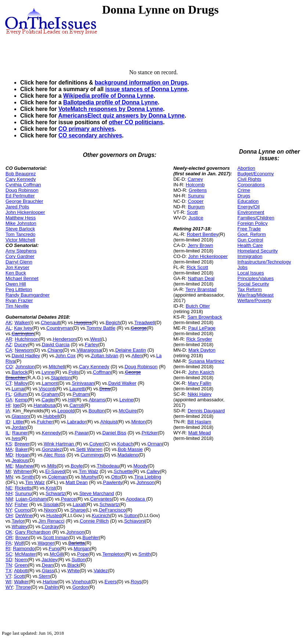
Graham (50, 394)
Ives (16, 438)
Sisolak (51, 504)
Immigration (249, 256)
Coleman (57, 477)
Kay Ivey (23, 328)
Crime (243, 190)
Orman (155, 444)
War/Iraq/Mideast (255, 295)
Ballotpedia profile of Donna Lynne (110, 102)
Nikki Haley (200, 394)
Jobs (242, 267)
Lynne (47, 372)
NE (9, 488)
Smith (28, 477)
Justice (195, 218)
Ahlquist (108, 421)
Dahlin (51, 587)
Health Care (250, 245)
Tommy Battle (100, 328)
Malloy (21, 383)
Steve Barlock (20, 229)
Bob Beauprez (21, 173)
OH (9, 515)
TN (9, 565)
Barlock (20, 372)
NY (9, 510)
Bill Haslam (199, 421)
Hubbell (51, 416)
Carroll (76, 405)
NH (9, 493)
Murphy (89, 477)
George (139, 328)
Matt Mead (199, 433)
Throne (22, 587)
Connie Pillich (94, 521)
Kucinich (101, 515)
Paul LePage (201, 328)
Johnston (25, 366)
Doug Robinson (22, 190)
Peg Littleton (19, 289)
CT (8, 383)
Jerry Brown (200, 245)
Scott (19, 576)
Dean (47, 565)
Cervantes (101, 499)
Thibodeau (108, 466)
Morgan (82, 548)
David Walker (122, 383)
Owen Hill (16, 284)
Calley (153, 471)
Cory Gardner (20, 256)
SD (9, 559)
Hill (71, 399)
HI (8, 405)
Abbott (21, 570)
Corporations (250, 184)
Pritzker (150, 433)
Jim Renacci (52, 521)
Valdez (101, 570)
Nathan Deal (201, 278)
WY (9, 587)
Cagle (47, 399)
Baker (21, 449)
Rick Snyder (199, 339)
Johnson (146, 482)
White (73, 570)
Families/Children (255, 218)
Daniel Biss (114, 433)
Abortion (246, 168)
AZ (9, 344)
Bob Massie (130, 449)
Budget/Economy (255, 173)
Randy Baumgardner (28, 295)
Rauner (20, 433)
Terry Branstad (201, 289)
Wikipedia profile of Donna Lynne (108, 96)
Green (21, 565)
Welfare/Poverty (254, 300)
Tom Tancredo (20, 234)
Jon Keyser (17, 267)
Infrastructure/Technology (264, 262)
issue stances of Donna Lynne (146, 89)
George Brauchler (24, 201)
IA (8, 410)
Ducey (21, 344)
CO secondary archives (90, 135)
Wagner (46, 543)
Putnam (81, 394)
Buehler (91, 537)
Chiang (54, 350)
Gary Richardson (33, 532)
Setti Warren (89, 449)
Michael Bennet (22, 278)
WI (8, 581)
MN (9, 477)
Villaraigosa (89, 350)
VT (8, 576)
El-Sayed (55, 471)
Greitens (198, 190)
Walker (22, 322)
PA (8, 543)
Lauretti (77, 388)
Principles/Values (255, 278)
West (95, 339)
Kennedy (51, 433)
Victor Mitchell (20, 240)
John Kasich (201, 372)
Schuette (123, 471)
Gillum (20, 394)
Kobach (125, 444)
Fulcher (45, 421)
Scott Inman (55, 537)
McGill (56, 554)
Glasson (20, 416)
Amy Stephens (21, 251)
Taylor (18, 521)
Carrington (23, 333)
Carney (195, 179)
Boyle (77, 466)
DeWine (23, 515)
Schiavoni (134, 521)
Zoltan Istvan (104, 355)
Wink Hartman (59, 444)
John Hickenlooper (25, 212)
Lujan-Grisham (31, 499)
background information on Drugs (141, 82)
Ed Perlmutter (20, 195)
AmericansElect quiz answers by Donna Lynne (121, 115)
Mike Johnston (21, 223)
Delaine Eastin (130, 350)
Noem (21, 559)
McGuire (128, 410)
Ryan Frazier (19, 300)
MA (9, 449)
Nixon (50, 510)
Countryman (59, 328)
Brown (22, 537)
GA (9, 399)
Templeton (113, 554)
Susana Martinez (206, 361)
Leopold (66, 410)
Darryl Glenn (19, 262)
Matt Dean (77, 482)
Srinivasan (83, 383)
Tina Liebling (147, 477)
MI (8, 471)
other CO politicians (136, 122)
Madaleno (128, 455)
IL (8, 433)
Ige (16, 405)
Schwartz (55, 493)
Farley (91, 344)
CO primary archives (86, 129)
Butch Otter (198, 306)
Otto (115, 477)
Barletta (76, 543)
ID (8, 421)
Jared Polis (17, 206)
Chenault (50, 322)
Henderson (64, 339)
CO (9, 366)
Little (18, 421)
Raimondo (24, 548)
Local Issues (250, 273)
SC (9, 554)
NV (9, 504)
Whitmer (22, 471)
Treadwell (144, 322)
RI (8, 548)
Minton (138, 421)
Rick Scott (197, 267)
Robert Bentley (202, 234)
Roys (136, 581)
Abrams (97, 399)
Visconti (47, 388)
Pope (82, 554)
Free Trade (249, 229)
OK (9, 532)
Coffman (102, 372)
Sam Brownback (204, 317)
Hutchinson (27, 339)
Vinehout (81, 581)
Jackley (49, 559)
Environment (250, 212)
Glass (48, 570)
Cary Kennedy (21, 179)
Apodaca (136, 499)
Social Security (253, 284)
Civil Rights (249, 179)
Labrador (76, 421)
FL (8, 394)
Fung (54, 548)
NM (9, 499)
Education (248, 201)
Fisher (21, 504)
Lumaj (18, 388)
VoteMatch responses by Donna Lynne (110, 109)
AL (8, 328)
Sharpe (78, 510)
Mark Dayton (202, 350)
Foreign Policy (252, 223)
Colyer (96, 444)
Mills (52, 466)
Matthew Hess (21, 218)
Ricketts (23, 488)
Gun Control (250, 240)
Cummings (91, 455)
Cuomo (22, 510)
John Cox (65, 355)
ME (9, 466)
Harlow (50, 581)
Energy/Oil (248, 206)
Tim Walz (88, 471)
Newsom (24, 350)
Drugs (243, 195)
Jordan (19, 427)
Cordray (49, 526)
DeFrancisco (112, 510)
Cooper (196, 201)
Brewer (22, 444)
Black (73, 565)
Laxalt (79, 504)
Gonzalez (52, 449)
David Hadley (26, 355)
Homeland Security (257, 251)
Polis (74, 372)
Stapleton (61, 377)
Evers (111, 581)
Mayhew (24, 466)
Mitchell (57, 366)
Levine (126, 399)
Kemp (21, 399)
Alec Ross (54, 455)
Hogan (22, 455)
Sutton (131, 515)
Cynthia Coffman (23, 184)
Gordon (80, 587)
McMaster (25, 554)
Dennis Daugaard (206, 410)
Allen (136, 355)
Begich (113, 322)
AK (9, 322)
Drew (105, 388)
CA (9, 350)
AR (9, 339)
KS (9, 444)
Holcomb (195, 184)
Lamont (50, 383)
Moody (140, 466)
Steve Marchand (96, 493)
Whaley (20, 526)
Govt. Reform (251, 234)
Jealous (20, 460)
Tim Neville (17, 306)
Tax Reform (249, 289)
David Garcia (55, 344)
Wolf (19, 543)
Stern (44, 576)
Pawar (82, 433)
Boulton (97, 410)
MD (9, 455)
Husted (53, 515)
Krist (50, 488)
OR (9, 537)
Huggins (83, 322)
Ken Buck (16, 273)
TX (9, 570)
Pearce (68, 499)
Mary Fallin (200, 383)
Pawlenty (113, 482)
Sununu (23, 493)
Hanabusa (44, 405)
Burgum (196, 206)
